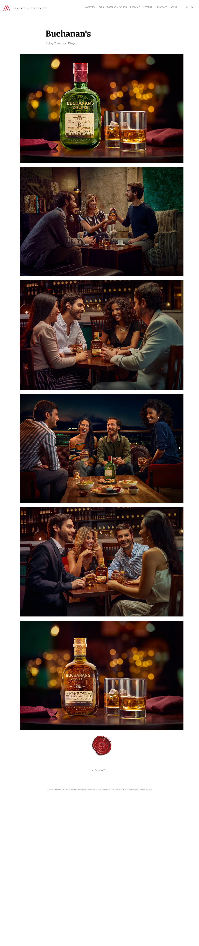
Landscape (161, 7)
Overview (90, 7)
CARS (101, 7)
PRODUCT (135, 7)
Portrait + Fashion (117, 7)
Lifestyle (147, 7)
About (173, 7)
